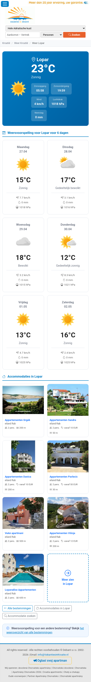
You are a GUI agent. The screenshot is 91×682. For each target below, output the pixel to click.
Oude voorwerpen (17, 676)
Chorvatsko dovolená (62, 668)
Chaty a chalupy (72, 672)
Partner (31, 676)
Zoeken (74, 34)
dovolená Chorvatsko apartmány (34, 668)
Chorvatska (80, 668)
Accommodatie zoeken (19, 616)
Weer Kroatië (21, 43)
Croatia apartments (52, 672)
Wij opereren (11, 668)
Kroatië (6, 43)
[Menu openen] (5, 4)
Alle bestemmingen (17, 608)
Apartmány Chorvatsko (46, 676)
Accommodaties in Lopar (53, 608)
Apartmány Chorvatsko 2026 (27, 672)
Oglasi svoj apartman (50, 660)
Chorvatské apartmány (71, 676)
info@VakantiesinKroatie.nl (53, 654)
